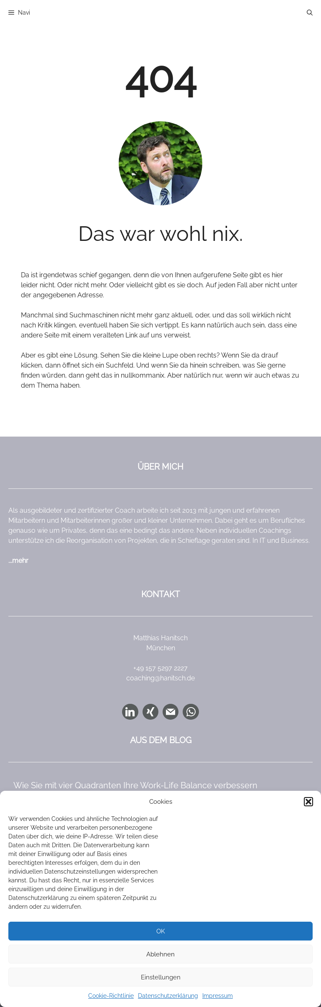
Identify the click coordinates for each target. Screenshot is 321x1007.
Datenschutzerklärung (168, 995)
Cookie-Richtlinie (111, 995)
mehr (20, 561)
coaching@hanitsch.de (160, 678)
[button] (308, 801)
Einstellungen (161, 977)
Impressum (217, 995)
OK (160, 931)
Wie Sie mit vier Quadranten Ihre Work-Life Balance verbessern (135, 785)
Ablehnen (160, 954)
